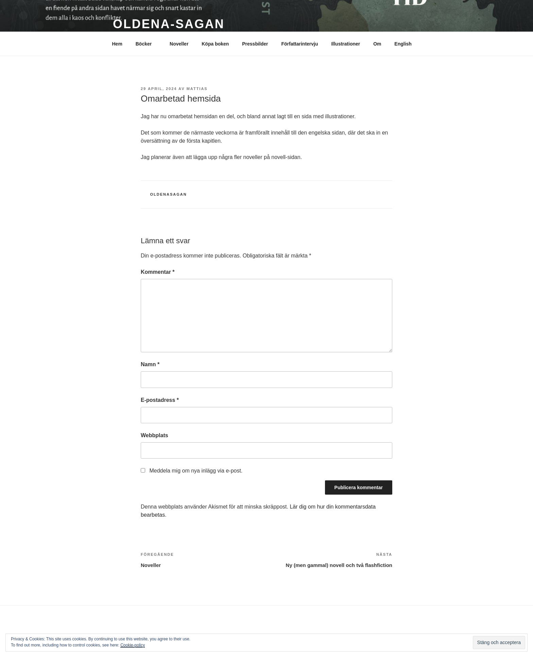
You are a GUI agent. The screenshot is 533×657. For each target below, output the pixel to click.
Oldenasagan (168, 194)
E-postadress (160, 400)
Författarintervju (299, 44)
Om (377, 44)
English (403, 44)
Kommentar (158, 272)
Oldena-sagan (169, 24)
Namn (150, 364)
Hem (117, 44)
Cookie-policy (132, 645)
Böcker (147, 44)
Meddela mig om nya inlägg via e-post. (195, 471)
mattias (197, 89)
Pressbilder (255, 44)
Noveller (179, 44)
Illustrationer (345, 44)
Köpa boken (215, 44)
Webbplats (154, 435)
